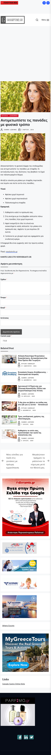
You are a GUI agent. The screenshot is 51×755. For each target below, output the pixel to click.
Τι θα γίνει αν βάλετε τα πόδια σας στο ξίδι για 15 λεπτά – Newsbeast (33, 403)
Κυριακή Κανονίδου (28, 364)
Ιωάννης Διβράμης (10, 129)
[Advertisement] (25, 52)
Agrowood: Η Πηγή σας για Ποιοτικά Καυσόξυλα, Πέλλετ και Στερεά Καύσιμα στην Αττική (32, 388)
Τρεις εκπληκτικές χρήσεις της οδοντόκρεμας (31, 417)
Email (3, 308)
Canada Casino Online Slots (13, 684)
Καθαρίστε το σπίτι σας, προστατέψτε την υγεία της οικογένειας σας (29, 432)
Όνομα (4, 297)
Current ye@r (6, 336)
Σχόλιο (4, 279)
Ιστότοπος (5, 318)
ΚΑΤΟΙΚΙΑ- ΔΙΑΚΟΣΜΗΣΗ (9, 116)
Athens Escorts (8, 626)
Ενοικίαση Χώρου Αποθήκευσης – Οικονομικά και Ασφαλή (33, 373)
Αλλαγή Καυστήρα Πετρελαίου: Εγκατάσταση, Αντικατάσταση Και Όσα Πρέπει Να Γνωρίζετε (32, 358)
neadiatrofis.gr (11, 252)
